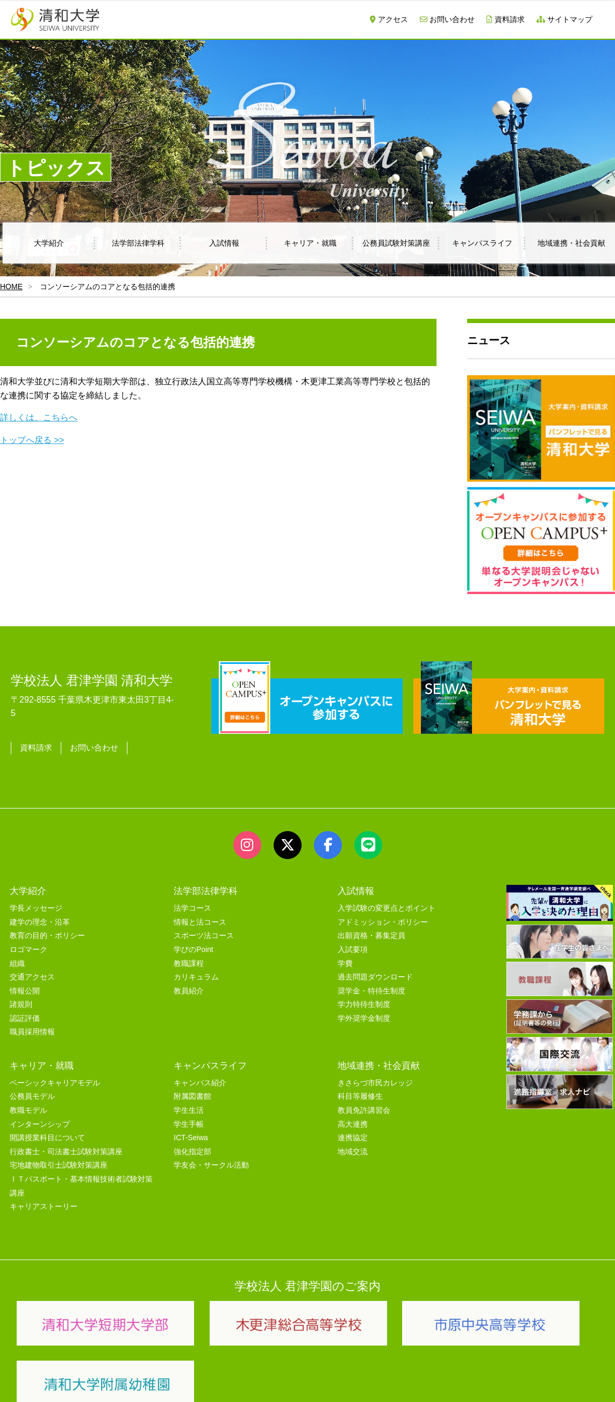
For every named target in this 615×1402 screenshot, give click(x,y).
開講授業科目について (47, 1134)
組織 (17, 960)
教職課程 (189, 960)
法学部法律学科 (138, 243)
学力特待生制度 (364, 1001)
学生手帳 (189, 1121)
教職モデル (28, 1107)
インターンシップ (40, 1121)
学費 (345, 960)
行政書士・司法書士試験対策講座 (66, 1148)
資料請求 (506, 19)
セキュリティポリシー (236, 1382)
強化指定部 (192, 1148)
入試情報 (224, 243)
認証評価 (25, 1015)
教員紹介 (189, 987)
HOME (11, 286)
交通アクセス (32, 973)
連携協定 (353, 1134)
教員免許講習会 (364, 1107)
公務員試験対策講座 (396, 243)
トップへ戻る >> (32, 440)
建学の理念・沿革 (40, 918)
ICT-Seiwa (191, 1134)
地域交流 (353, 1148)
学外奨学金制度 (364, 1015)
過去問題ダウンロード (375, 973)
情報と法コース (200, 918)
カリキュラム (196, 973)
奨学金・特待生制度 (371, 987)
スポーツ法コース (204, 932)
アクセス (389, 19)
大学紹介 (49, 243)
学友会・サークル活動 (211, 1162)
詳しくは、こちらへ (38, 417)
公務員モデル (32, 1093)
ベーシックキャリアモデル (55, 1079)
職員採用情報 (32, 1029)
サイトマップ (564, 19)
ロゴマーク (28, 946)
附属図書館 (192, 1093)
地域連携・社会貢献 (379, 1062)
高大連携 (353, 1121)
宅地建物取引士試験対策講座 (59, 1162)
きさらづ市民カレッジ (375, 1079)
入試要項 (353, 946)
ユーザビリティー (157, 1382)
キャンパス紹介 (200, 1079)
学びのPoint (193, 946)
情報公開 (25, 987)
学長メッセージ (36, 904)
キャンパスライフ (482, 243)
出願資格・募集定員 (371, 932)
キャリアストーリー (43, 1203)
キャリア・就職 (310, 243)
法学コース (192, 904)
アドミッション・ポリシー (383, 918)
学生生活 (189, 1107)
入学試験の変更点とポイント (386, 904)
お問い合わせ (447, 19)
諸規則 (21, 1001)
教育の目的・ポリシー (47, 932)
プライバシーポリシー (322, 1382)
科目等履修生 (360, 1093)
